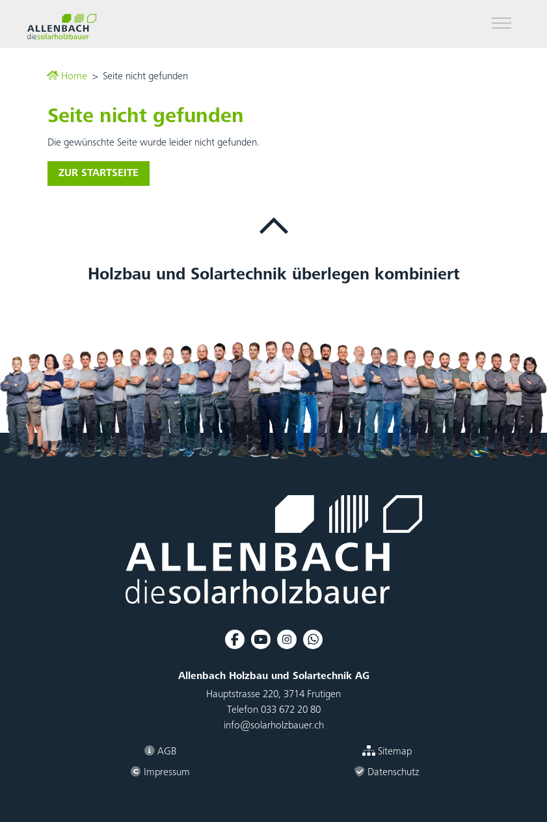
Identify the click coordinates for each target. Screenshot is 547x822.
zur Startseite (99, 173)
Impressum (160, 772)
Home (67, 76)
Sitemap (387, 751)
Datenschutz (387, 772)
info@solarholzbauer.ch (274, 726)
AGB (160, 751)
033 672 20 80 (291, 710)
